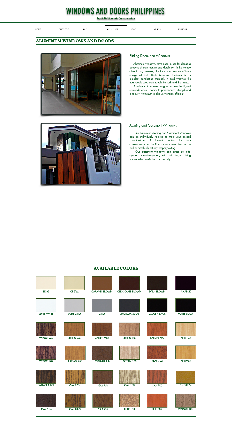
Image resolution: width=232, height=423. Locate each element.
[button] (81, 84)
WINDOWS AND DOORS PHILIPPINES (115, 11)
